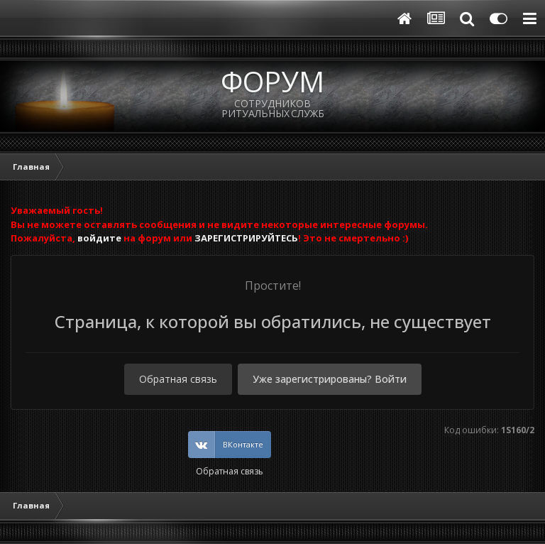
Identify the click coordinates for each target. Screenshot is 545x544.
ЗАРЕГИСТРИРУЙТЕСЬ (246, 238)
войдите (99, 238)
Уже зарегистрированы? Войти (330, 379)
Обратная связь (178, 379)
